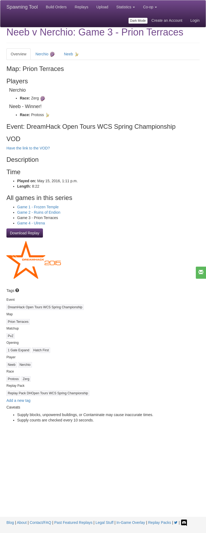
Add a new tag (18, 400)
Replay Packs (159, 522)
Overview (18, 54)
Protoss (13, 379)
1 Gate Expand (18, 350)
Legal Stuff (104, 522)
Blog (10, 522)
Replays (82, 7)
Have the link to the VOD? (28, 148)
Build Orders (56, 7)
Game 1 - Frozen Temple (38, 207)
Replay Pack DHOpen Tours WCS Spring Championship (48, 393)
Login (195, 20)
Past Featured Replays (73, 522)
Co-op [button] (150, 7)
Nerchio (45, 54)
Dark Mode (138, 21)
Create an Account (167, 20)
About (22, 522)
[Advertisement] (103, 476)
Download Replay (24, 233)
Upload (102, 7)
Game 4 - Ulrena (31, 223)
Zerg (26, 379)
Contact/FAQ (40, 522)
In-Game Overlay (130, 522)
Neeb (71, 54)
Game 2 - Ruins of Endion (38, 212)
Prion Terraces (18, 322)
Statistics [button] (125, 7)
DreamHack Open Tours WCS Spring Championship (45, 307)
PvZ (10, 336)
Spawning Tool (22, 7)
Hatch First (41, 350)
